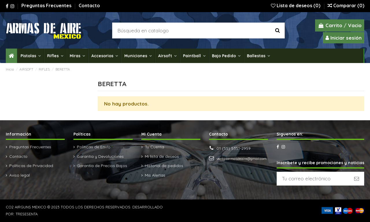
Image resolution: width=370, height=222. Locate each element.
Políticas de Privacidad (31, 165)
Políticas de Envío (93, 146)
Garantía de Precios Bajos (102, 165)
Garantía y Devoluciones (100, 156)
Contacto (89, 5)
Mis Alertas (155, 175)
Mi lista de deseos (162, 156)
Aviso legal (19, 175)
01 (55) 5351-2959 (234, 148)
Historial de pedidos (164, 165)
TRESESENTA (27, 214)
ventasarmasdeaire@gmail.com (242, 158)
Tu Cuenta (154, 146)
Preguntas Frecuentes (47, 5)
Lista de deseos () (296, 5)
